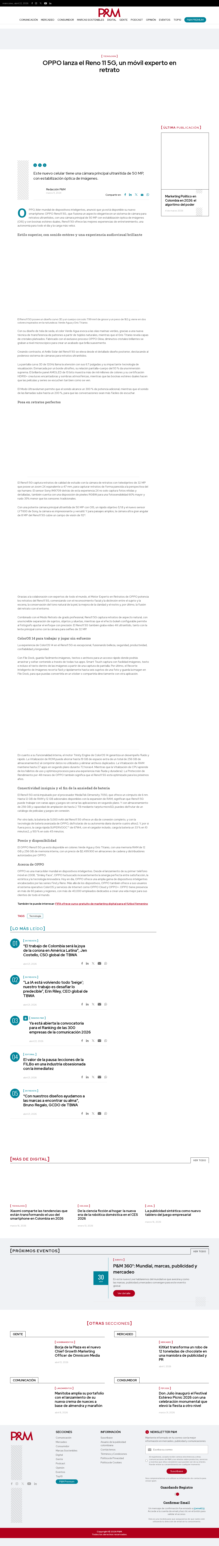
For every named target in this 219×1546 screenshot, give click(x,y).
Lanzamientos (64, 1388)
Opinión (151, 19)
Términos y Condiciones (114, 1454)
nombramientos (65, 1342)
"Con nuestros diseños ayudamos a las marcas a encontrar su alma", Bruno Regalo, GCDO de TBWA (54, 1100)
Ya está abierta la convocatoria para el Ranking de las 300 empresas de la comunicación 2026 (60, 1028)
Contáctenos (108, 1449)
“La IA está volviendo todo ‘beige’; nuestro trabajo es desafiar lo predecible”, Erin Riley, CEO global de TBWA (55, 989)
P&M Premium (195, 19)
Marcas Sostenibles (90, 19)
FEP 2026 (165, 1388)
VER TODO (199, 1160)
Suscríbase (107, 1437)
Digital (111, 19)
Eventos (164, 19)
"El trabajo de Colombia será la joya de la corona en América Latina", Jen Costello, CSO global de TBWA (55, 950)
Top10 (177, 19)
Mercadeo (47, 19)
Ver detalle (124, 1293)
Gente (124, 19)
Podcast (137, 19)
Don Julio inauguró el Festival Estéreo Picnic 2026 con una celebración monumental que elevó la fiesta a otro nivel (183, 1399)
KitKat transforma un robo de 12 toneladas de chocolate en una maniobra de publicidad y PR (183, 1353)
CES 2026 (83, 1206)
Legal (150, 1206)
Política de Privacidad (112, 1458)
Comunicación (28, 19)
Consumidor (66, 19)
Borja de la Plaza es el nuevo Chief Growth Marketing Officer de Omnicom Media (78, 1351)
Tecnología (35, 916)
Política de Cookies (111, 1462)
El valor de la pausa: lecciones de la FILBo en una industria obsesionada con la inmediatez (54, 1064)
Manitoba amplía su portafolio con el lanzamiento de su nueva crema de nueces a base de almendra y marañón (79, 1399)
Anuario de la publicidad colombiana (113, 1443)
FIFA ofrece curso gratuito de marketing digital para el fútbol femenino (101, 904)
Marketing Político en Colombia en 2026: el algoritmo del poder (180, 200)
